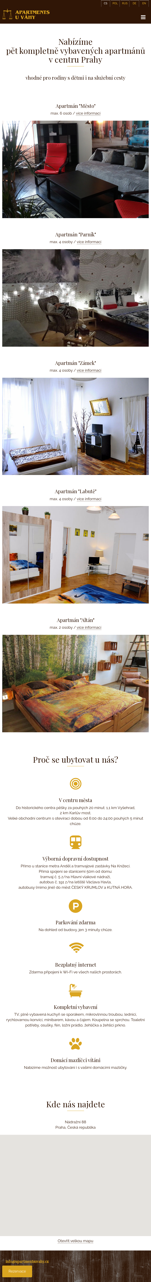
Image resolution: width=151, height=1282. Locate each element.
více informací (88, 113)
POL (115, 3)
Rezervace (17, 1271)
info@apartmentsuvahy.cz (27, 1261)
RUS (124, 3)
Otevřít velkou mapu (75, 1241)
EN (144, 3)
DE (134, 3)
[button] (75, 1181)
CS (105, 3)
